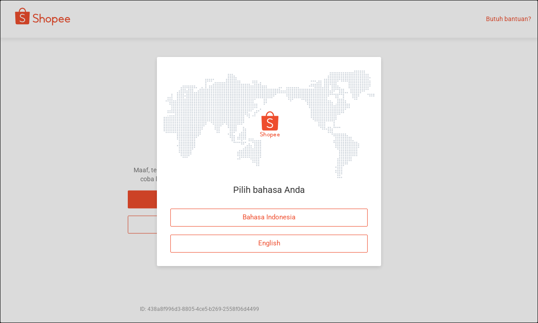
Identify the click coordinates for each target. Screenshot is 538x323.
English (269, 243)
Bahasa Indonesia (269, 217)
